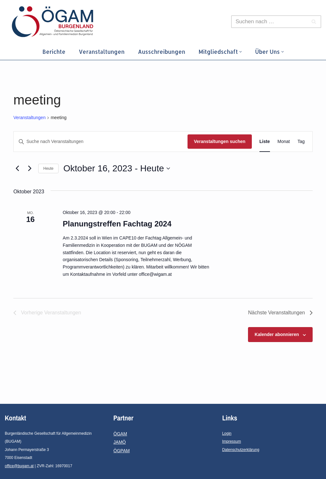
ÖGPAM (121, 450)
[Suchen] (269, 21)
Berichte (53, 51)
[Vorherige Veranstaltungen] (17, 168)
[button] (240, 52)
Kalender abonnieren (277, 334)
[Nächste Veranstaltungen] (29, 168)
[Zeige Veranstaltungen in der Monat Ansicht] (284, 142)
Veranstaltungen (101, 51)
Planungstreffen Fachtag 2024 (117, 223)
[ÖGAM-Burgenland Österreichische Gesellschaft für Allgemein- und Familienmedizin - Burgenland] (54, 22)
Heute (48, 168)
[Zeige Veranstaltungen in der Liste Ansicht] (264, 142)
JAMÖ (119, 442)
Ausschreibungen (161, 51)
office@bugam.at (19, 466)
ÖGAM (120, 433)
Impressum (231, 441)
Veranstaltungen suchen (219, 141)
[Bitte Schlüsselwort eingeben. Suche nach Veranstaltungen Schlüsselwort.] (101, 142)
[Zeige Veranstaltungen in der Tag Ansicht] (301, 142)
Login (226, 433)
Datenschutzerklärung (240, 449)
